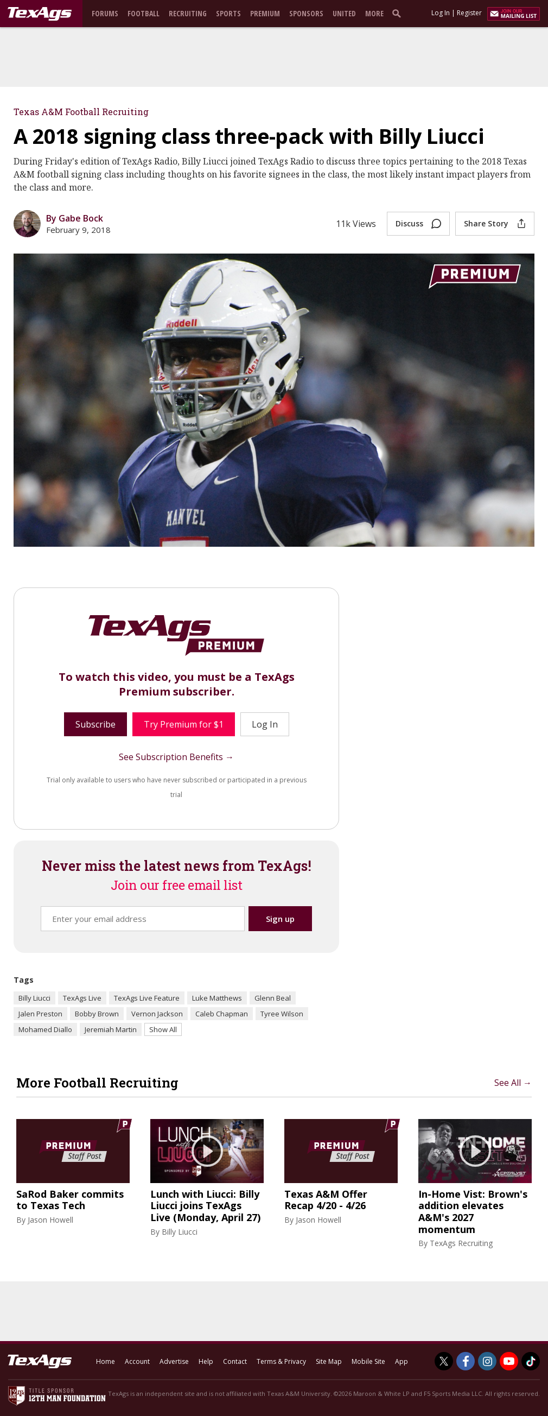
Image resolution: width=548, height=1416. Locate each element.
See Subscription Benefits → (176, 757)
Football (144, 13)
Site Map (329, 1361)
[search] (398, 13)
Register (469, 12)
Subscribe (95, 724)
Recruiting (188, 13)
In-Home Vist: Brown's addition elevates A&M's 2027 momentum (472, 1212)
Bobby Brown (97, 1014)
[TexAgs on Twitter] (444, 1361)
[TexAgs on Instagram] (487, 1361)
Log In (440, 12)
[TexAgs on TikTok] (530, 1361)
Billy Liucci (34, 998)
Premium (265, 13)
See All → (513, 1083)
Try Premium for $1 (184, 724)
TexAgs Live (82, 998)
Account (137, 1361)
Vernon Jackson (157, 1014)
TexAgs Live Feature (147, 998)
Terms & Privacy (281, 1361)
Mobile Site (368, 1361)
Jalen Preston (40, 1014)
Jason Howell (50, 1220)
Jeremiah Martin (111, 1029)
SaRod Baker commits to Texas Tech (70, 1200)
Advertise (174, 1361)
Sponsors (306, 13)
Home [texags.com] (105, 1361)
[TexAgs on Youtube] (509, 1361)
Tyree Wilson (281, 1014)
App (401, 1361)
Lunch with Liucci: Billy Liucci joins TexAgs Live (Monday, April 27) (205, 1206)
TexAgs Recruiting (461, 1243)
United (344, 13)
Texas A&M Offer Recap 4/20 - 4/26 (325, 1200)
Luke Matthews (217, 998)
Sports (228, 13)
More (374, 13)
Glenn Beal (272, 998)
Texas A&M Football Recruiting (81, 111)
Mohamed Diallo (45, 1029)
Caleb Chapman (221, 1014)
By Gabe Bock (74, 218)
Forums (105, 13)
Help (206, 1361)
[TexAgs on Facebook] (465, 1361)
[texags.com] (40, 14)
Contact (235, 1361)
